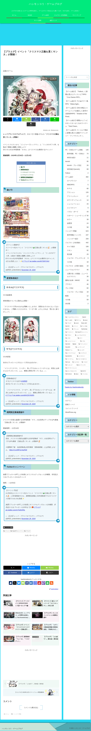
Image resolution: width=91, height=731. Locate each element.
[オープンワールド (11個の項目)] (71, 353)
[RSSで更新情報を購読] (51, 583)
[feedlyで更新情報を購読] (47, 583)
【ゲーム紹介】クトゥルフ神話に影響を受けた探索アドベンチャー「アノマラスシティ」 (76, 133)
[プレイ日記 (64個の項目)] (84, 326)
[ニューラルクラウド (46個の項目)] (81, 335)
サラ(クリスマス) (27, 175)
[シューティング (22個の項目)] (82, 347)
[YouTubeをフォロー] (39, 583)
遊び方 (23, 167)
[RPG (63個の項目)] (68, 329)
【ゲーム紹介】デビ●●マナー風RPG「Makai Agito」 (76, 102)
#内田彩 (24, 381)
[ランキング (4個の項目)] (70, 365)
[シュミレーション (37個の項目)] (72, 341)
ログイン (68, 401)
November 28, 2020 (28, 519)
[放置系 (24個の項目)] (70, 347)
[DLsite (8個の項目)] (68, 362)
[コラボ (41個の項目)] (71, 338)
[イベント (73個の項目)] (75, 326)
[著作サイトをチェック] (10, 583)
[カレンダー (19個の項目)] (83, 350)
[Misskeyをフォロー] (23, 583)
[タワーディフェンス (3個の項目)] (77, 368)
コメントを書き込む (31, 708)
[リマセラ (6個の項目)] (85, 362)
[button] (31, 124)
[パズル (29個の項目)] (84, 341)
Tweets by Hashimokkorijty (74, 387)
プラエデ (27, 531)
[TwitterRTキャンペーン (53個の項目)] (82, 332)
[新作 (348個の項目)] (85, 317)
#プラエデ (25, 261)
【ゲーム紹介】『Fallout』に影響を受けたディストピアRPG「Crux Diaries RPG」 (76, 94)
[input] (77, 77)
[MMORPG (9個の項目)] (70, 356)
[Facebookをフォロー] (27, 583)
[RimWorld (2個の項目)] (69, 374)
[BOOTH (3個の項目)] (84, 371)
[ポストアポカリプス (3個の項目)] (72, 371)
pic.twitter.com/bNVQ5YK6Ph (23, 395)
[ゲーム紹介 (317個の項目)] (69, 320)
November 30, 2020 (28, 270)
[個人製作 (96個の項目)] (85, 323)
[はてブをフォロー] (31, 583)
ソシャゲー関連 (8, 527)
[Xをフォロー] (15, 583)
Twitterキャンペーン (27, 180)
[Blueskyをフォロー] (19, 583)
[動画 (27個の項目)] (75, 344)
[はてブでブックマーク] (45, 119)
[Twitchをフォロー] (43, 583)
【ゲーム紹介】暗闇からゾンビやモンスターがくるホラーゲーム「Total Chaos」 (76, 123)
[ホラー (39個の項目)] (83, 338)
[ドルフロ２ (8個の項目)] (76, 362)
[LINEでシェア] (54, 119)
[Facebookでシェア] (35, 119)
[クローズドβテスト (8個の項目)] (82, 359)
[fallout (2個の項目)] (76, 374)
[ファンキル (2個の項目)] (84, 374)
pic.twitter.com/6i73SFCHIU (39, 261)
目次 (28, 163)
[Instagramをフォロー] (35, 583)
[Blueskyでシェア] (17, 119)
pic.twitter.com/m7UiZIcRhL (15, 510)
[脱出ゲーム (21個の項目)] (71, 350)
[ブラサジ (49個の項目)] (69, 335)
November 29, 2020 (28, 404)
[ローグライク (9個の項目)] (83, 353)
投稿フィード (70, 405)
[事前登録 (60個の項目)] (85, 329)
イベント (6, 531)
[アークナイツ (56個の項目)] (69, 332)
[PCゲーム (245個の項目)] (78, 320)
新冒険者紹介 (25, 170)
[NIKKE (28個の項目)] (68, 344)
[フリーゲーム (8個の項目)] (70, 359)
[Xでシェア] (7, 119)
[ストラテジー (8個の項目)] (82, 356)
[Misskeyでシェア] (26, 119)
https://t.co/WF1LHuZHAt (18, 450)
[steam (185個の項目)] (86, 320)
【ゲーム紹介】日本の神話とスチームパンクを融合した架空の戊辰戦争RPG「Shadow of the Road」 (76, 112)
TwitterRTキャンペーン (17, 531)
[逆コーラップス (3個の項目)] (82, 365)
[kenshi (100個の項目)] (76, 323)
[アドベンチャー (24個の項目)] (83, 344)
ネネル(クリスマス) (28, 172)
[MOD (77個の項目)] (68, 326)
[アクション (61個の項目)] (76, 329)
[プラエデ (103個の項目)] (69, 323)
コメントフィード (71, 408)
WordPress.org (70, 412)
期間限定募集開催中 (27, 177)
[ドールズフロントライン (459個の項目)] (73, 317)
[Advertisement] (31, 61)
